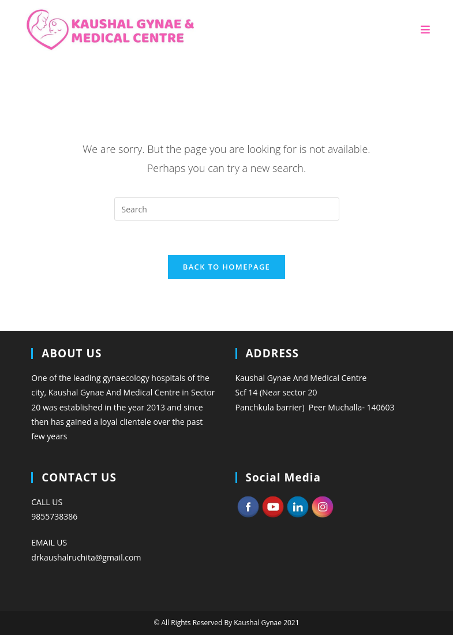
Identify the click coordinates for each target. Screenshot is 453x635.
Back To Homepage (226, 267)
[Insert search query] (226, 209)
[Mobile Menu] (425, 29)
